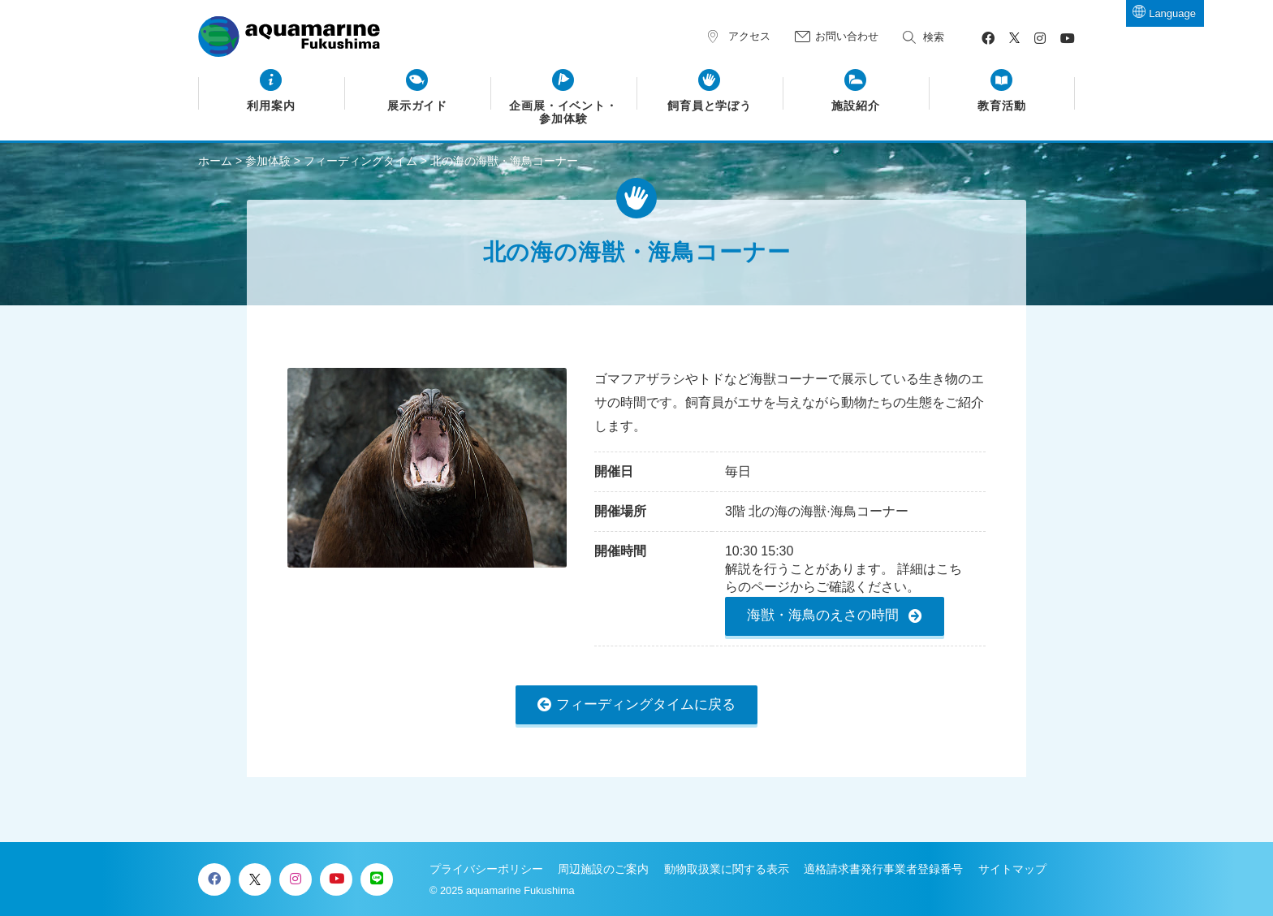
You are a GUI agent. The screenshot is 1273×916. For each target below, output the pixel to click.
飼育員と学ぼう (710, 106)
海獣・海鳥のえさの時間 (823, 615)
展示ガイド (417, 106)
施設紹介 (855, 106)
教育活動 (1001, 106)
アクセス (749, 36)
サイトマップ (1012, 868)
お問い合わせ (846, 36)
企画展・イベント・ (564, 113)
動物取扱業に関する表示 (726, 868)
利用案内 (271, 106)
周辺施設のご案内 (603, 868)
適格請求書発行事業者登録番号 (883, 868)
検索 (933, 37)
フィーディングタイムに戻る (646, 704)
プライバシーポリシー (486, 868)
